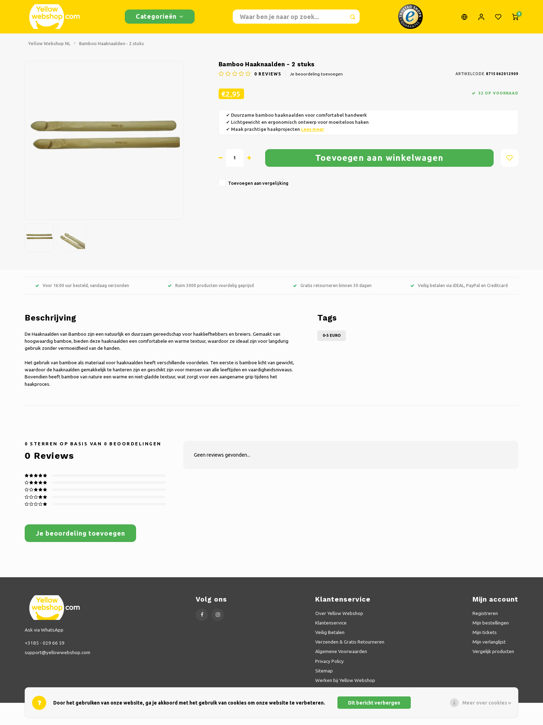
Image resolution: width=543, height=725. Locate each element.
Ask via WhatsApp (44, 635)
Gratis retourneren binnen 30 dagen (332, 290)
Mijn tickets (484, 638)
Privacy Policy (329, 666)
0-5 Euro (332, 341)
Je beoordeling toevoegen (316, 79)
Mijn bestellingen (490, 628)
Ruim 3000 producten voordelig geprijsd (211, 290)
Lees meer (312, 134)
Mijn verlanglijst (489, 647)
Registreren (485, 618)
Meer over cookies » (486, 703)
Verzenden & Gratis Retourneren (349, 647)
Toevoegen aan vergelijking (258, 188)
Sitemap (324, 676)
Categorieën (160, 19)
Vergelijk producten (493, 657)
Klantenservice (331, 628)
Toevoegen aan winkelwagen (379, 163)
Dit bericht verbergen (374, 703)
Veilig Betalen (329, 638)
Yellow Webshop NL (49, 48)
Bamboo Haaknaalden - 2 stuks (111, 48)
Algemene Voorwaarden (341, 657)
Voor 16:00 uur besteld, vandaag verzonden (82, 290)
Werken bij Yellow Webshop (345, 685)
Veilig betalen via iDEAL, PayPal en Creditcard (459, 290)
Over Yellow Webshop (339, 618)
